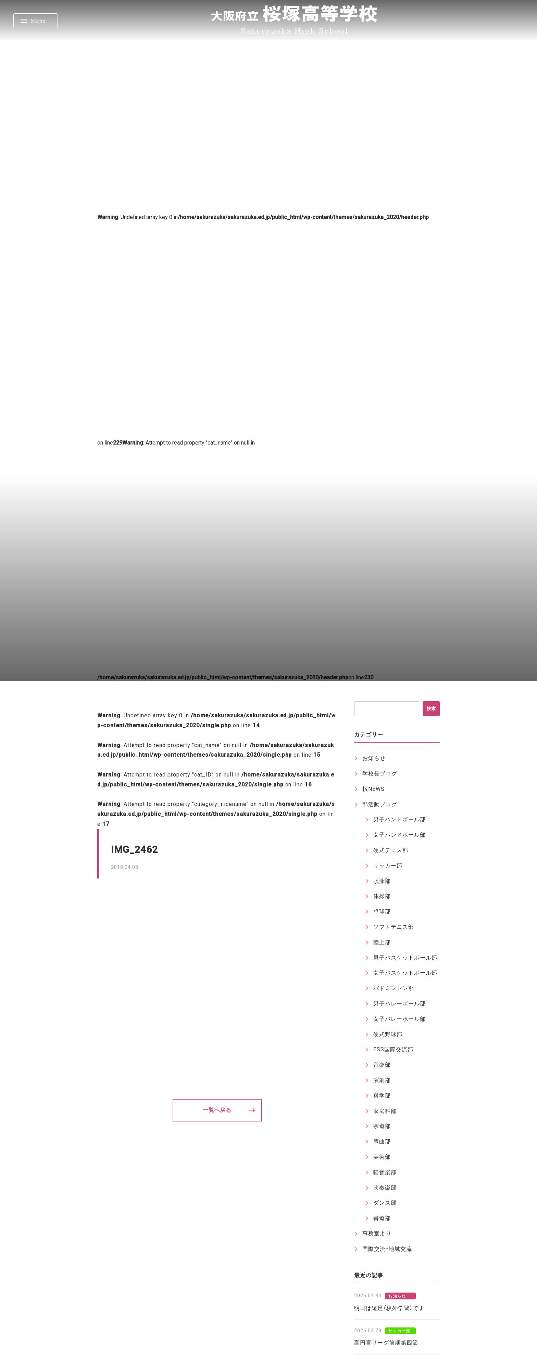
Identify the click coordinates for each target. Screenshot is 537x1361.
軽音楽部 (385, 1172)
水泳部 (382, 881)
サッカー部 (387, 865)
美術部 (382, 1157)
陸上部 (382, 942)
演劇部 (382, 1080)
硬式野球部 (387, 1034)
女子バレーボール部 (399, 1019)
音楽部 (382, 1065)
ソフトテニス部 (393, 927)
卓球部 (382, 911)
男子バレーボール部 (399, 1003)
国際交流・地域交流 (387, 1249)
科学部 (382, 1095)
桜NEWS (373, 789)
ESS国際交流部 (393, 1049)
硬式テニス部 (390, 850)
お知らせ (374, 758)
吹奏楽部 (385, 1187)
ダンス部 (385, 1202)
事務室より (376, 1233)
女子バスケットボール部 (405, 973)
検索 (431, 708)
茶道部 (382, 1126)
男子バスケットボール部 (405, 957)
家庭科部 (385, 1111)
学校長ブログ (379, 773)
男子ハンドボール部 (399, 819)
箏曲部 (382, 1141)
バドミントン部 (393, 988)
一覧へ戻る (217, 1110)
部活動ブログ (379, 804)
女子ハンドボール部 (399, 835)
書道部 (382, 1218)
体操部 (382, 896)
